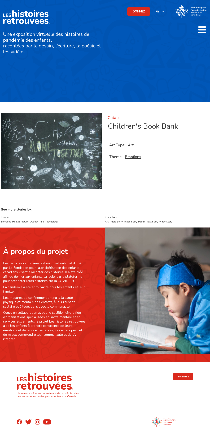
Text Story (152, 221)
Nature (25, 221)
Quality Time (37, 221)
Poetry (141, 221)
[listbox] (160, 11)
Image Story (130, 221)
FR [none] (157, 12)
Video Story (165, 221)
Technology (51, 221)
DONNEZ (139, 12)
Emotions (133, 156)
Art (131, 145)
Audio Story (116, 221)
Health (16, 221)
